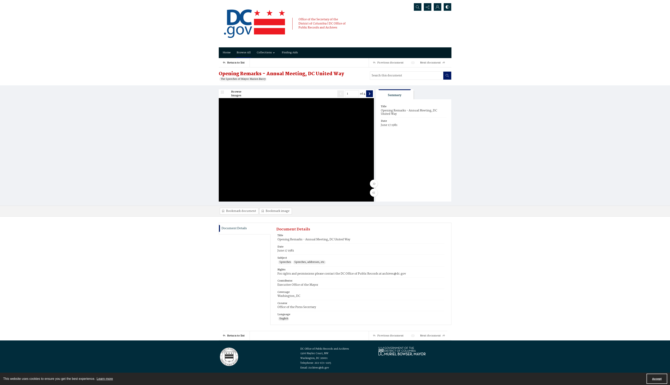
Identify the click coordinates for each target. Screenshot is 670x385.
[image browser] (234, 93)
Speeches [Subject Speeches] (285, 262)
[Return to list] (236, 62)
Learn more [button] (105, 378)
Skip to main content (32, 2)
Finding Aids (290, 52)
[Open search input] (417, 7)
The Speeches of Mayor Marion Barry (243, 79)
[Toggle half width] (374, 193)
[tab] (395, 94)
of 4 (362, 94)
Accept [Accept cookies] (657, 378)
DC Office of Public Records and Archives (324, 349)
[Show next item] (369, 93)
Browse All (244, 52)
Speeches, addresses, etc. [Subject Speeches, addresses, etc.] (309, 262)
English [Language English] (283, 319)
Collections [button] (266, 52)
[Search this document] (406, 76)
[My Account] (437, 7)
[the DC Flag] (254, 23)
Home (227, 52)
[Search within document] (447, 76)
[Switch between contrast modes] (447, 7)
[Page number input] (352, 93)
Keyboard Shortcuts (33, 2)
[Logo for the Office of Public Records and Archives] (229, 356)
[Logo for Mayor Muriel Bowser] (402, 351)
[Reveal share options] (427, 7)
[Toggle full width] (374, 184)
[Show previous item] (340, 93)
